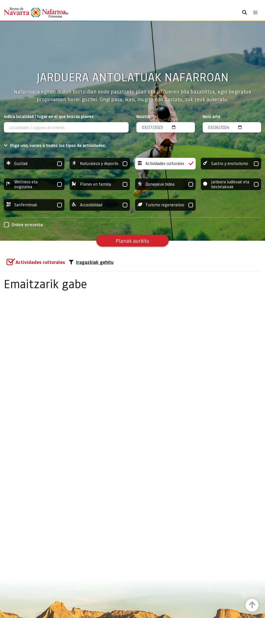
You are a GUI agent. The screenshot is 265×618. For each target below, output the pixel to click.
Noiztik (143, 116)
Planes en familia (100, 184)
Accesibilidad (100, 205)
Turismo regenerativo (165, 205)
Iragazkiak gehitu (91, 262)
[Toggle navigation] (255, 12)
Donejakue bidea (165, 184)
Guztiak (34, 163)
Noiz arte (211, 116)
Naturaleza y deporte (100, 163)
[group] (34, 163)
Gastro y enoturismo (231, 163)
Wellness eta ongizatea (34, 184)
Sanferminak (34, 205)
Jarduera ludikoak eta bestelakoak (231, 184)
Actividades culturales (165, 163)
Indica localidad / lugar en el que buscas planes (49, 116)
